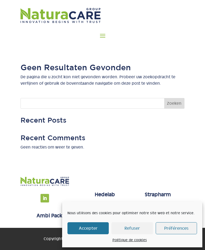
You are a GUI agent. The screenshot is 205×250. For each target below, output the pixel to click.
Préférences (176, 228)
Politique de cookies (129, 240)
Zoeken (174, 103)
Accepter (88, 228)
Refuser (132, 228)
